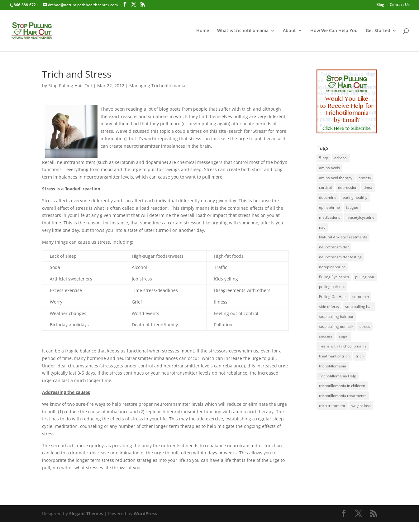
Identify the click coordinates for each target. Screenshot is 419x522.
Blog (380, 5)
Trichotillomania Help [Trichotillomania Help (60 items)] (337, 376)
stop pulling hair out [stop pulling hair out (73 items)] (336, 316)
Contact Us (400, 5)
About (289, 30)
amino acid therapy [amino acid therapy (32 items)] (335, 177)
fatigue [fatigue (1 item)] (352, 207)
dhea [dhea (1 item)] (368, 187)
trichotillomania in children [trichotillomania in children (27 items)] (342, 385)
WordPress (145, 513)
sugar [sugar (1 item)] (344, 336)
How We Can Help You (334, 30)
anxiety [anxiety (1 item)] (365, 177)
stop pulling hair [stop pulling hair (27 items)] (359, 306)
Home (202, 30)
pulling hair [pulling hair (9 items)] (364, 277)
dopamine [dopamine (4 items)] (327, 197)
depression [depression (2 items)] (347, 187)
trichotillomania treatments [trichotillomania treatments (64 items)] (342, 395)
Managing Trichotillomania (157, 86)
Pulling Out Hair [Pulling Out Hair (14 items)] (332, 296)
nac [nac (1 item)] (322, 227)
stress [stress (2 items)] (364, 326)
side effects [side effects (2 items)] (329, 306)
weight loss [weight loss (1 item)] (361, 405)
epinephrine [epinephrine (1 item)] (329, 207)
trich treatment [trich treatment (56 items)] (332, 405)
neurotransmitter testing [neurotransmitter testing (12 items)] (340, 257)
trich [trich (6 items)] (360, 356)
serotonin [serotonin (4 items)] (360, 296)
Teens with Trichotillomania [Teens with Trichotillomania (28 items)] (343, 346)
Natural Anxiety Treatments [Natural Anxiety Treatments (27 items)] (343, 237)
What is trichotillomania (243, 30)
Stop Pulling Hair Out (70, 86)
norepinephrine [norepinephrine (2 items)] (332, 267)
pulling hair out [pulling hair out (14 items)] (332, 286)
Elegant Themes (86, 513)
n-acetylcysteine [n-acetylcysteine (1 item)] (360, 217)
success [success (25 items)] (326, 336)
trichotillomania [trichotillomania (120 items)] (332, 366)
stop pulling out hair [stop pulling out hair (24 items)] (336, 326)
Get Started (378, 30)
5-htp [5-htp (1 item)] (323, 157)
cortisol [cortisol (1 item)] (325, 187)
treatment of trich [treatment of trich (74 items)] (334, 356)
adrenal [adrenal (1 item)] (341, 157)
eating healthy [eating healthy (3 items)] (355, 197)
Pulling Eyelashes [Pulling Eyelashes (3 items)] (334, 277)
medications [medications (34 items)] (329, 217)
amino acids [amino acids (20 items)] (329, 167)
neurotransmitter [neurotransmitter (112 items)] (334, 247)
